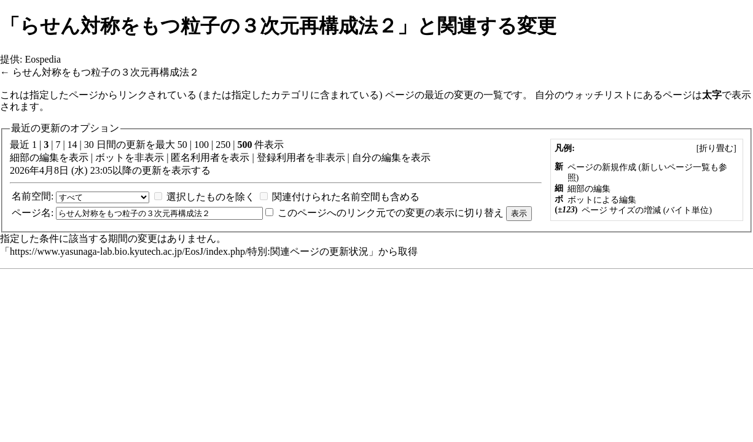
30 (89, 144)
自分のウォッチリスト (584, 95)
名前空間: (32, 196)
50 (182, 144)
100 (201, 144)
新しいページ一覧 (675, 167)
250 (223, 144)
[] (716, 148)
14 (72, 144)
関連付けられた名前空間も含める (345, 197)
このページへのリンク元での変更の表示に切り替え (391, 212)
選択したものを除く (210, 197)
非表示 (149, 157)
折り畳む (716, 148)
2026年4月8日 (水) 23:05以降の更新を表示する (110, 170)
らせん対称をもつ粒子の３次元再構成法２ (105, 72)
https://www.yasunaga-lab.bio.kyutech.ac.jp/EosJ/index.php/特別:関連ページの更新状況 (189, 251)
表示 (78, 157)
